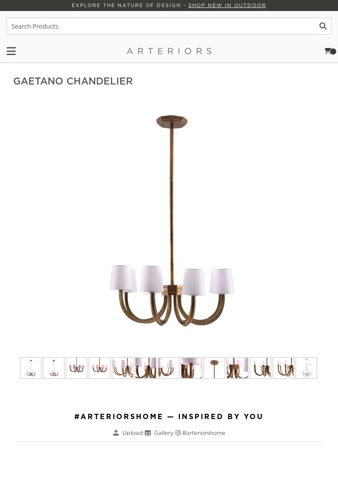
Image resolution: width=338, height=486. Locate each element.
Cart (330, 51)
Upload (133, 433)
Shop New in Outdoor (227, 5)
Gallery (165, 433)
